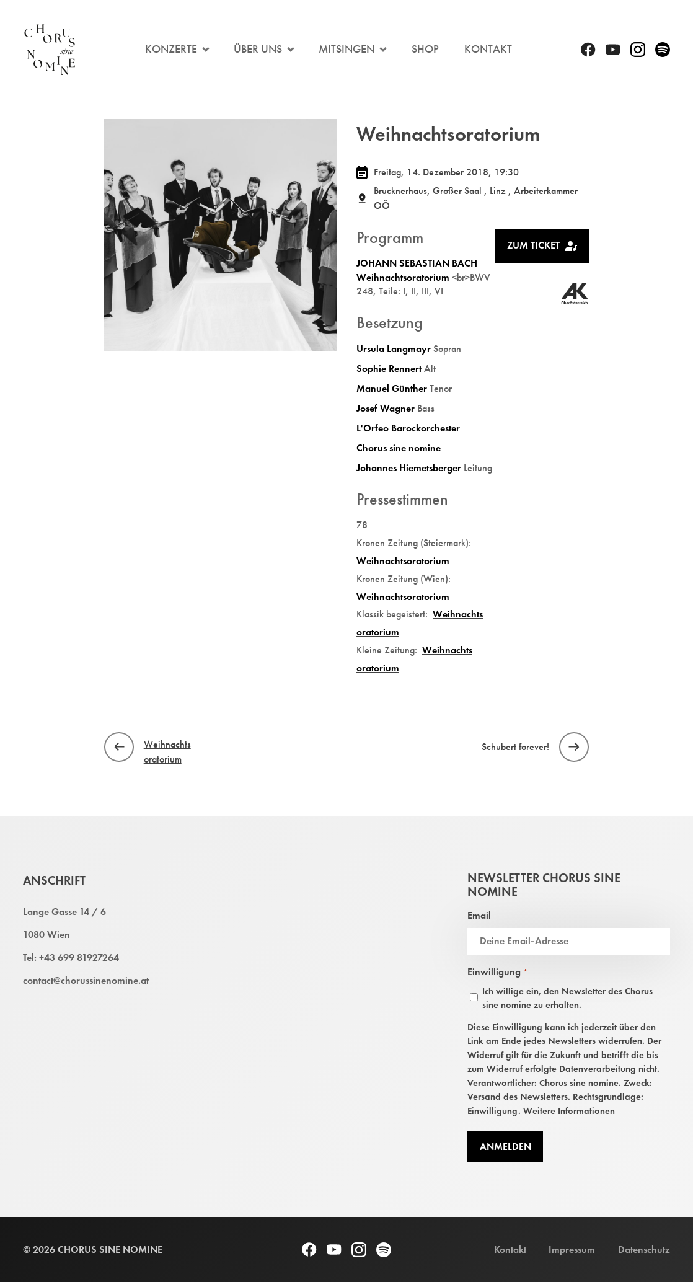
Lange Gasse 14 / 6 (64, 911)
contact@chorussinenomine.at (86, 980)
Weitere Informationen (569, 1110)
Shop (425, 49)
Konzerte (171, 49)
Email (479, 915)
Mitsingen (346, 49)
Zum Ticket (542, 245)
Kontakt (488, 49)
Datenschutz (644, 1249)
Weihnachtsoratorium (167, 751)
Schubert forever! (515, 747)
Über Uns (258, 49)
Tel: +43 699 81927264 (71, 957)
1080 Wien (46, 934)
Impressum (572, 1249)
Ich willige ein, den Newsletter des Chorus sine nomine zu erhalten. (567, 998)
